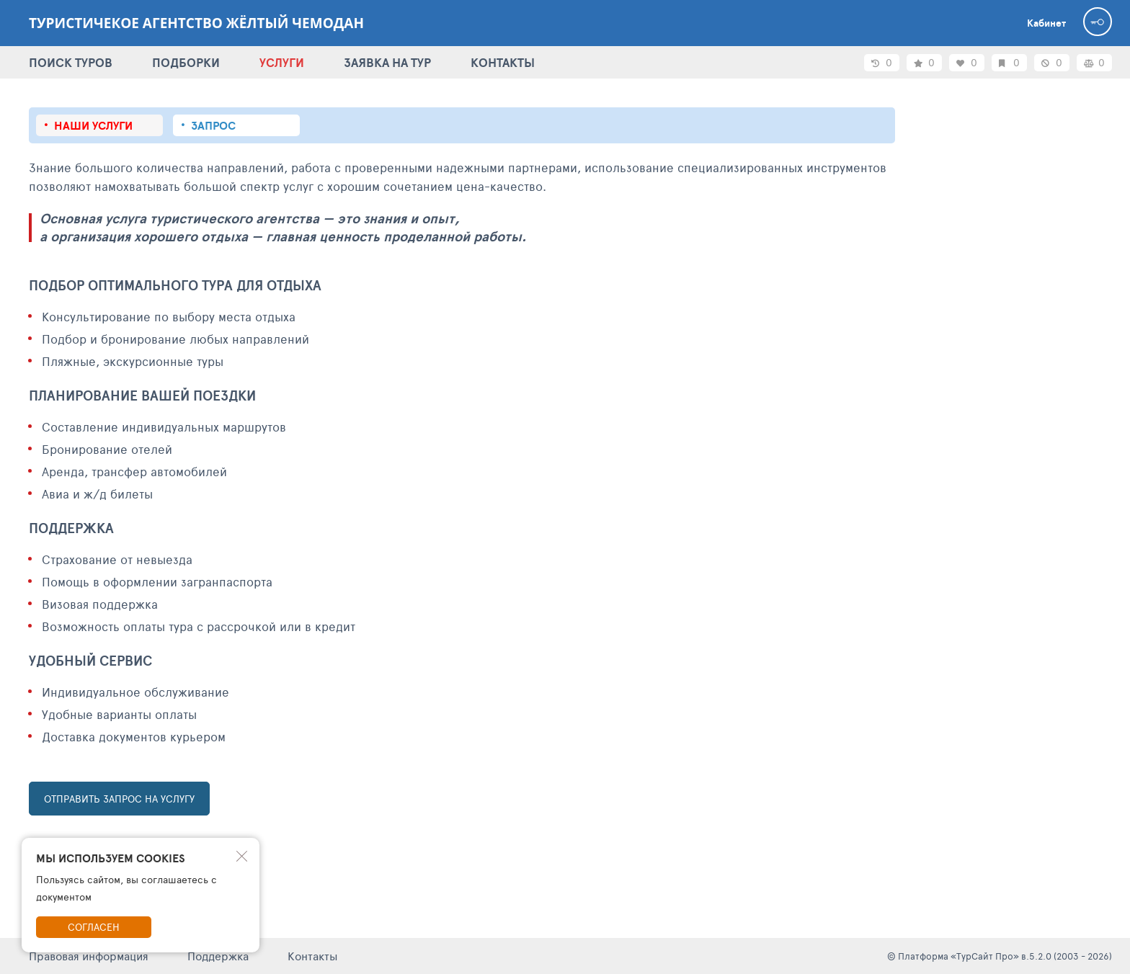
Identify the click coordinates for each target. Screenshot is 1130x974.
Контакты (313, 955)
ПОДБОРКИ (186, 62)
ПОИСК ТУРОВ (70, 62)
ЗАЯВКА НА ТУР (387, 62)
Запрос (213, 125)
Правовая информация (88, 955)
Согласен (94, 927)
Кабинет (1046, 23)
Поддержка (218, 955)
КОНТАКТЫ (503, 62)
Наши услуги (93, 125)
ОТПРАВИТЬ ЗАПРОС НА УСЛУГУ (119, 798)
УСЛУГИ (281, 62)
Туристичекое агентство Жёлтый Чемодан (196, 23)
